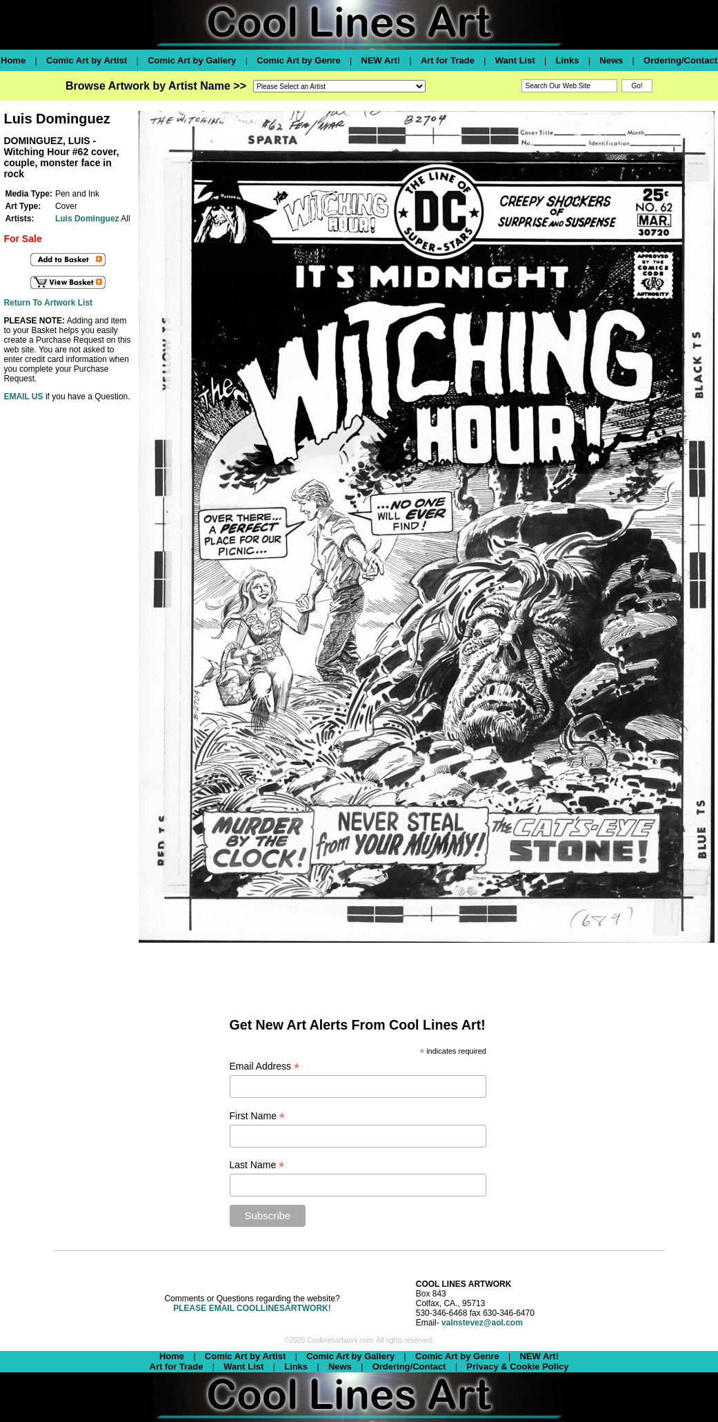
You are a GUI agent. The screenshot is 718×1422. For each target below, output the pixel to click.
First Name (258, 1116)
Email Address (265, 1066)
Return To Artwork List (47, 303)
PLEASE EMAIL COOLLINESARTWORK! (251, 1308)
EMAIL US (23, 396)
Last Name (257, 1165)
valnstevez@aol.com (482, 1323)
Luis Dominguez (87, 218)
